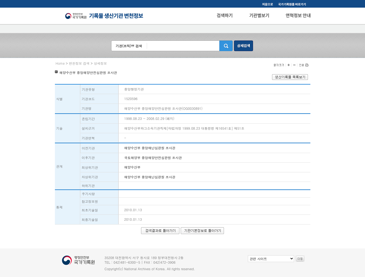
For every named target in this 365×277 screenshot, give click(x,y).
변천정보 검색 (79, 63)
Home (60, 63)
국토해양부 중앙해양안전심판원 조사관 (153, 157)
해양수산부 (132, 167)
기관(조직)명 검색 (129, 45)
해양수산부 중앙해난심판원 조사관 (149, 147)
